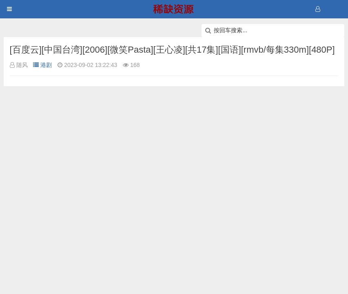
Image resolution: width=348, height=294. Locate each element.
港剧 (42, 65)
